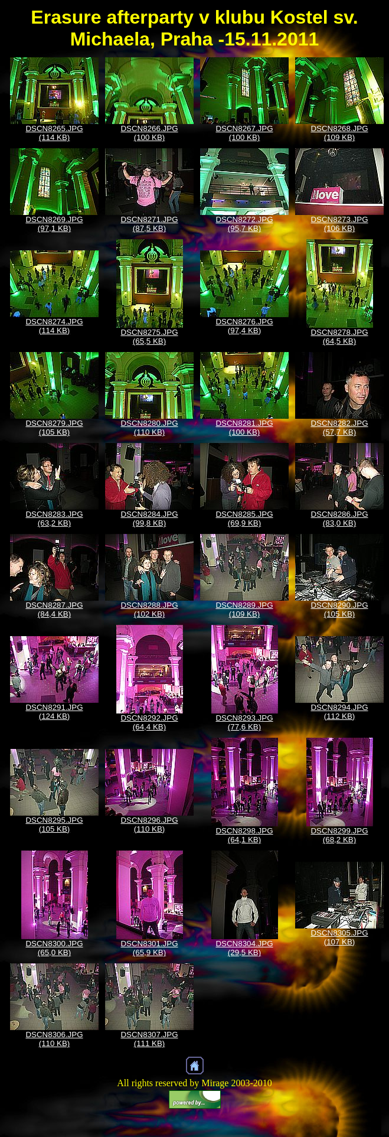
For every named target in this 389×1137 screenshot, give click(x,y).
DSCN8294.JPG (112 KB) (339, 712)
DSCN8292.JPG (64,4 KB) (149, 722)
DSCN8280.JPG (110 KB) (149, 427)
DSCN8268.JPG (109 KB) (339, 133)
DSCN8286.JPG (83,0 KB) (339, 518)
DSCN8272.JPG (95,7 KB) (244, 224)
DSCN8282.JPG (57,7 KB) (339, 427)
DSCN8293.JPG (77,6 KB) (244, 722)
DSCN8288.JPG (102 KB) (149, 609)
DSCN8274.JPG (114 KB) (54, 326)
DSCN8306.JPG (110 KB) (54, 1039)
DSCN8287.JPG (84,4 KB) (54, 609)
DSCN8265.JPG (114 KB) (54, 133)
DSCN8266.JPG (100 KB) (149, 133)
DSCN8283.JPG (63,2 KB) (54, 518)
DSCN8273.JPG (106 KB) (339, 224)
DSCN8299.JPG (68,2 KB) (339, 835)
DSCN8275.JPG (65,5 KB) (149, 337)
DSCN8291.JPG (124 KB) (54, 712)
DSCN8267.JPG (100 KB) (244, 133)
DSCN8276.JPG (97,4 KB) (244, 326)
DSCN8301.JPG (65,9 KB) (149, 948)
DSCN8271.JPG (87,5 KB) (149, 224)
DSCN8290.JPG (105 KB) (339, 609)
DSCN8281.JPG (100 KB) (244, 427)
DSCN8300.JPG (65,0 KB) (54, 948)
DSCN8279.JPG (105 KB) (54, 427)
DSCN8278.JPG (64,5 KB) (339, 337)
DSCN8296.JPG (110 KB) (149, 824)
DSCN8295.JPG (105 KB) (54, 824)
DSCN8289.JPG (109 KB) (244, 609)
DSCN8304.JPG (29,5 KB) (244, 948)
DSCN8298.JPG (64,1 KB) (244, 835)
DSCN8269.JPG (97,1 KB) (54, 224)
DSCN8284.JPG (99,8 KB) (149, 518)
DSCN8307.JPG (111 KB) (149, 1039)
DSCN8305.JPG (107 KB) (339, 937)
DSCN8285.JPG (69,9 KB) (244, 518)
